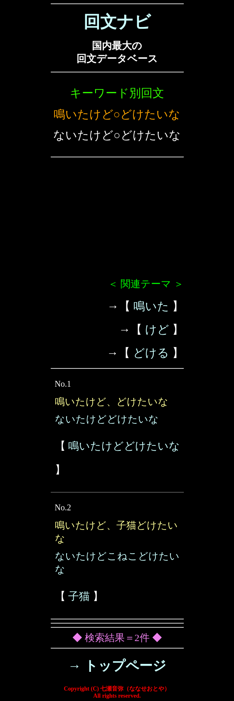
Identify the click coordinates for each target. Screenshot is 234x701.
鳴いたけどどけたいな (124, 446)
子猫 (79, 596)
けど (157, 329)
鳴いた (151, 306)
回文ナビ (117, 21)
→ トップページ (117, 665)
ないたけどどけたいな (107, 419)
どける (151, 352)
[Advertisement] (117, 221)
